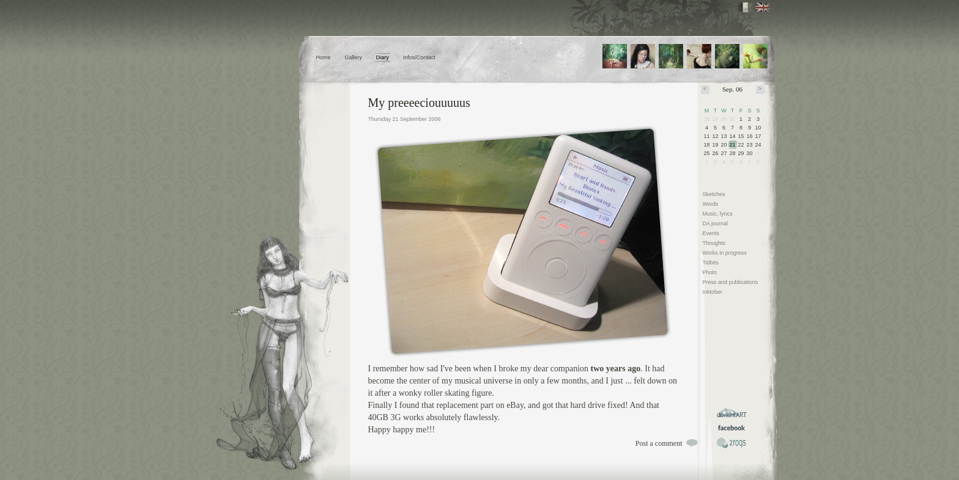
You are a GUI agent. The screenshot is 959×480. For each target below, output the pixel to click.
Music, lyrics (718, 214)
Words (711, 204)
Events (711, 233)
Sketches (714, 194)
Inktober (713, 292)
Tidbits (711, 263)
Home (323, 57)
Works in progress (725, 253)
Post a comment (659, 443)
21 (733, 145)
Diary (382, 57)
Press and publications (730, 282)
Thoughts (714, 243)
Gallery (353, 57)
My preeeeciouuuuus (419, 102)
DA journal (715, 223)
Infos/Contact (419, 57)
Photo (710, 272)
